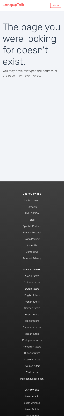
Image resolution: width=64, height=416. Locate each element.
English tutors (32, 295)
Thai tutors (32, 372)
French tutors (32, 301)
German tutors (32, 308)
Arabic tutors (32, 276)
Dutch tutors (32, 288)
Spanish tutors (32, 359)
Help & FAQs (32, 213)
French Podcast (32, 232)
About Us (32, 245)
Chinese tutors (32, 282)
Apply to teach (32, 200)
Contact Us (32, 251)
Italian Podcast (32, 239)
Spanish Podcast (32, 226)
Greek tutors (32, 314)
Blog (32, 219)
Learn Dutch (32, 409)
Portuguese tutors (32, 340)
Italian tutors (32, 320)
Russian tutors (32, 353)
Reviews (32, 207)
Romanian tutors (32, 346)
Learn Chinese (32, 402)
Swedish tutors (32, 366)
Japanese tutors (32, 327)
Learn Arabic (32, 396)
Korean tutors (32, 333)
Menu (56, 5)
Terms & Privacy (32, 258)
